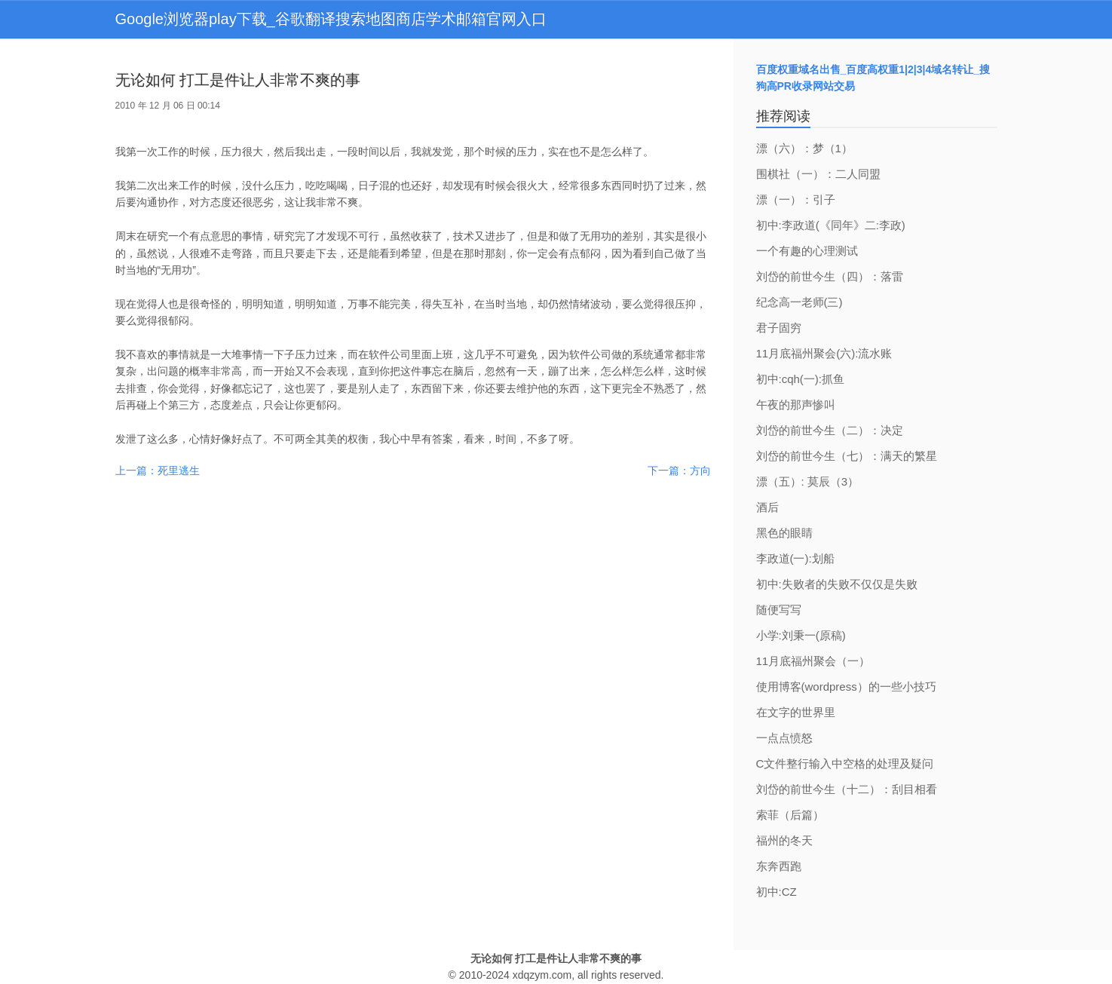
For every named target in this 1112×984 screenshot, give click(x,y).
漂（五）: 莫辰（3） (807, 481)
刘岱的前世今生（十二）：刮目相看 (846, 789)
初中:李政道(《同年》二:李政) (830, 225)
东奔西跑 (778, 866)
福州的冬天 (784, 840)
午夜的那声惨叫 (795, 404)
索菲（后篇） (790, 814)
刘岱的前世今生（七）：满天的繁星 (846, 455)
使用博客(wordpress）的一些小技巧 (846, 686)
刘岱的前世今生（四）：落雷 (829, 276)
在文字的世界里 (795, 712)
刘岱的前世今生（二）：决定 (829, 430)
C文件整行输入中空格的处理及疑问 (845, 763)
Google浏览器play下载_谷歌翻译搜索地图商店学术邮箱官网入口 (331, 19)
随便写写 (778, 609)
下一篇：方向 (679, 470)
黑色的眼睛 (784, 532)
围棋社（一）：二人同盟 (818, 173)
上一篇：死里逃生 (157, 470)
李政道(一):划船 (795, 558)
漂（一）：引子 (795, 199)
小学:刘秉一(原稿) (801, 635)
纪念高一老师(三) (799, 302)
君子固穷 (778, 327)
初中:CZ (776, 891)
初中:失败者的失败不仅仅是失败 (836, 584)
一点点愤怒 (784, 737)
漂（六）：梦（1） (804, 148)
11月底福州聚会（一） (813, 660)
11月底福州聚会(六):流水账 (824, 353)
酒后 (767, 507)
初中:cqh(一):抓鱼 (800, 378)
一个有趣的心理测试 (807, 250)
